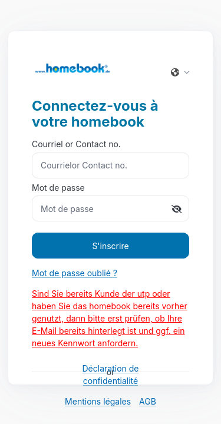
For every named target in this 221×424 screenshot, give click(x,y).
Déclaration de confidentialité (111, 374)
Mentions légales (98, 401)
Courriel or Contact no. (110, 158)
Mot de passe (110, 202)
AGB (147, 401)
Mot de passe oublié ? (74, 273)
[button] (176, 72)
